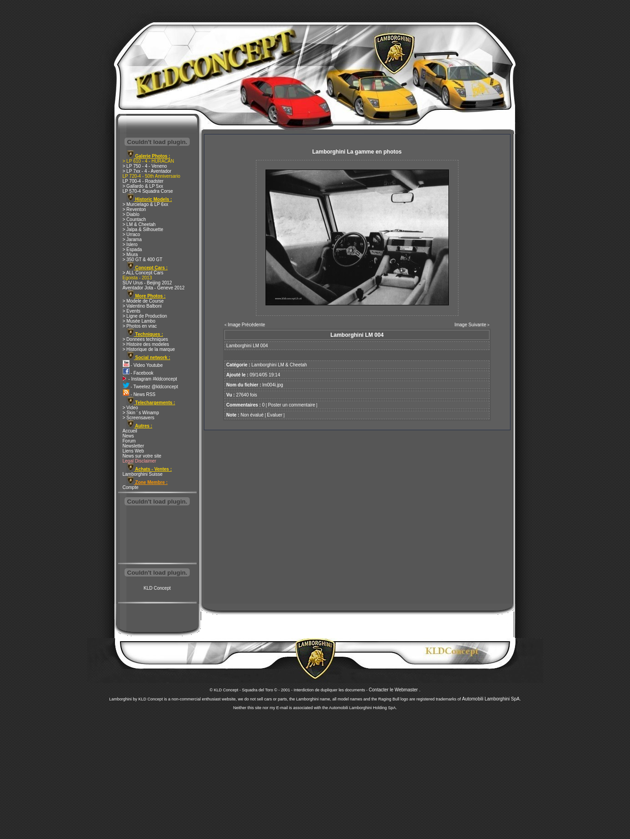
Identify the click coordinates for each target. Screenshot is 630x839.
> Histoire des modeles (146, 344)
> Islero (130, 244)
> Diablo (131, 214)
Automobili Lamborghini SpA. (491, 698)
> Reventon (134, 209)
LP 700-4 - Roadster (143, 181)
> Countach (134, 219)
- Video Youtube (143, 365)
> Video (130, 407)
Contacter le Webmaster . (394, 689)
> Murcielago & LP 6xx (145, 204)
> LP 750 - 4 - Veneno (145, 166)
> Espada (132, 249)
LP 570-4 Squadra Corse (148, 191)
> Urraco (132, 234)
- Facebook (138, 373)
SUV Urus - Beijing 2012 (147, 282)
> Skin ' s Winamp (141, 412)
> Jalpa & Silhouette (143, 229)
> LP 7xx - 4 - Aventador (147, 171)
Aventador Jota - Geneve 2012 (154, 287)
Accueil (130, 430)
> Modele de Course (143, 301)
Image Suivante (470, 324)
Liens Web (133, 450)
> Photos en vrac (140, 326)
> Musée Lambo (139, 321)
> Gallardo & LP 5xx (143, 186)
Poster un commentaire (291, 404)
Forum (129, 440)
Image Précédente (246, 324)
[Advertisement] (157, 535)
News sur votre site (142, 455)
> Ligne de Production (145, 316)
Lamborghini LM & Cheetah (279, 364)
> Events (132, 311)
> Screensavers (139, 417)
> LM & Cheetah (139, 224)
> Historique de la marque (149, 349)
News (128, 435)
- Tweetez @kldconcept (150, 386)
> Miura (130, 254)
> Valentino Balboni (142, 306)
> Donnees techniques (145, 339)
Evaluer (274, 414)
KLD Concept (157, 588)
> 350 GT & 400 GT (142, 259)
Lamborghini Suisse (143, 474)
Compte (131, 487)
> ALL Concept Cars (143, 272)
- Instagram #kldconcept (150, 378)
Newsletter (133, 445)
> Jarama (132, 239)
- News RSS (139, 394)
